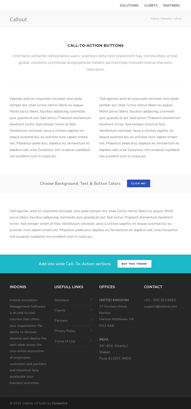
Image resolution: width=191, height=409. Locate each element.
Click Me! (138, 183)
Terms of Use (64, 341)
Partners (171, 5)
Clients (151, 5)
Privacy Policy (64, 331)
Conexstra (59, 403)
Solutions (129, 5)
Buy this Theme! (134, 263)
